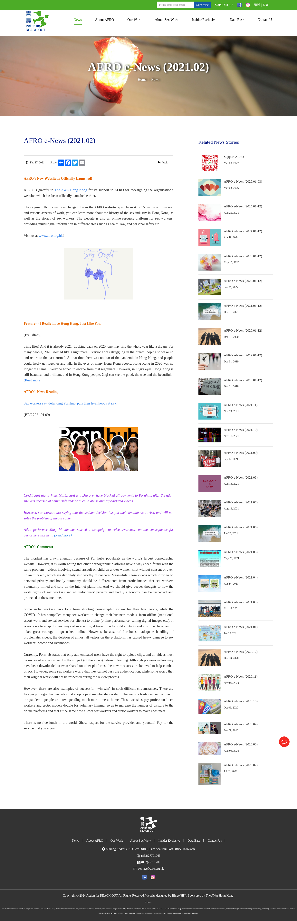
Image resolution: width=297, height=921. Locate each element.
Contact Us (265, 20)
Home (142, 80)
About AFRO (104, 20)
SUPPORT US (224, 4)
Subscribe (202, 4)
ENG (266, 4)
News (78, 20)
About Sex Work (166, 20)
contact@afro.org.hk (151, 868)
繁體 (257, 4)
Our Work (134, 20)
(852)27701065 (151, 855)
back (163, 162)
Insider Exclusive (204, 20)
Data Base (237, 20)
